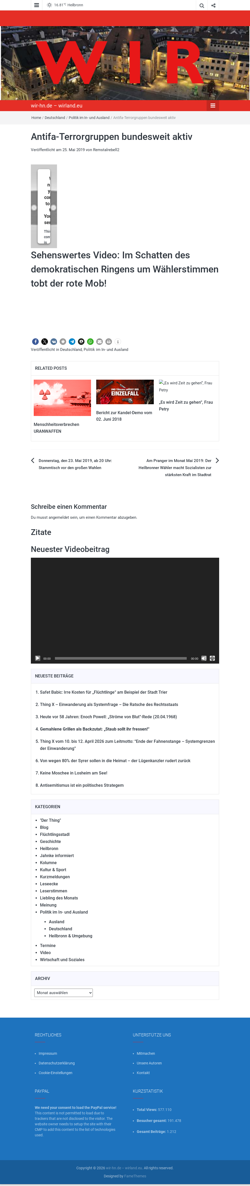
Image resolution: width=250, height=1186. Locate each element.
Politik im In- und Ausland (89, 118)
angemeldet (59, 517)
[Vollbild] (212, 658)
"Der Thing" (50, 820)
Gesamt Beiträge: (152, 1132)
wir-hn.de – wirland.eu (56, 105)
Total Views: (147, 1110)
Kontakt (143, 1073)
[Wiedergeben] (37, 658)
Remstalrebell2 (106, 149)
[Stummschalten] (204, 658)
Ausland (56, 921)
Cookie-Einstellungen (55, 1073)
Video (45, 952)
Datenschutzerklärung (57, 1063)
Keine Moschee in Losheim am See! (73, 773)
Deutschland (55, 118)
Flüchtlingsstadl (55, 834)
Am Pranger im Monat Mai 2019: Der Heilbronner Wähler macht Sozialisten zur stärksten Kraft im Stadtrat (175, 467)
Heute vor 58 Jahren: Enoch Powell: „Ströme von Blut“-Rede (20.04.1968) (108, 716)
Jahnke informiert (57, 855)
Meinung (48, 905)
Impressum (48, 1053)
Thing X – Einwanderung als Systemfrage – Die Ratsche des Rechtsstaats (109, 704)
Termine (48, 945)
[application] (125, 611)
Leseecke (49, 883)
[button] (35, 341)
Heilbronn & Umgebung (70, 935)
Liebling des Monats (59, 898)
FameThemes (135, 1176)
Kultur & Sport (53, 869)
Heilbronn (49, 848)
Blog (44, 827)
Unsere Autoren (149, 1063)
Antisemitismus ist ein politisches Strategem (82, 785)
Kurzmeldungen (55, 876)
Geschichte (50, 841)
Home (36, 118)
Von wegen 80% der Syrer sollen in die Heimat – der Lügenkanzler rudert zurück (115, 760)
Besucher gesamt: (152, 1121)
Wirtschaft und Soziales (62, 959)
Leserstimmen (53, 890)
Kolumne (48, 862)
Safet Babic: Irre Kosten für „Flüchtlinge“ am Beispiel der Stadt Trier (103, 692)
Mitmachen (146, 1053)
